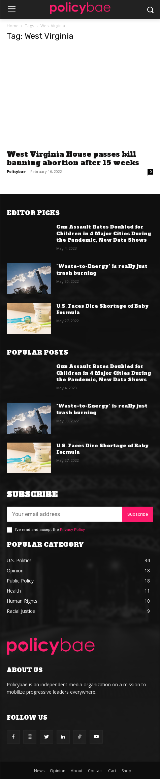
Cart (112, 771)
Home (13, 26)
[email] (64, 514)
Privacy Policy (72, 530)
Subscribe (137, 514)
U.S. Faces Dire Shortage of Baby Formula (102, 309)
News (39, 771)
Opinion (57, 771)
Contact (95, 771)
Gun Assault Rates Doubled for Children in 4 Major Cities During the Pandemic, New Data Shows (103, 233)
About (77, 771)
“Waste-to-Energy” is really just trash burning (102, 269)
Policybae (16, 171)
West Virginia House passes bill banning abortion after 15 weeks (73, 158)
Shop (126, 771)
